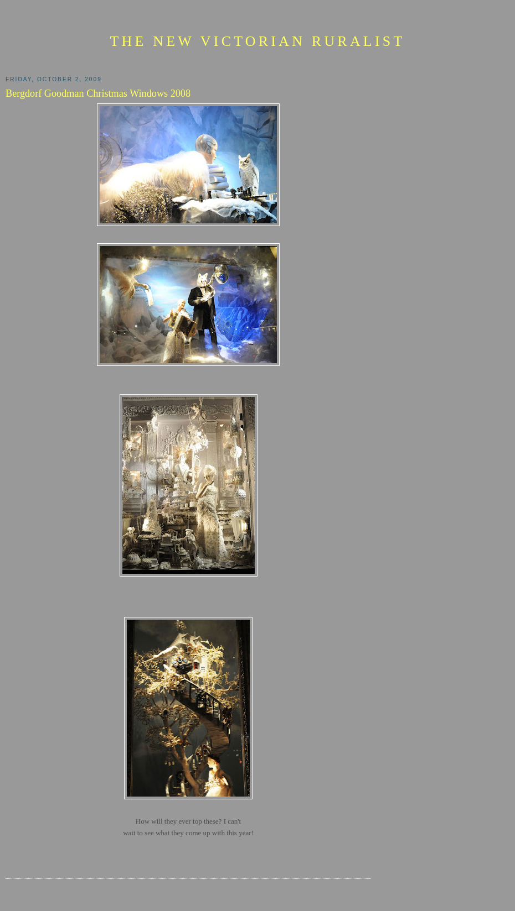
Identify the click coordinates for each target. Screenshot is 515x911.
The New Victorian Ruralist (257, 41)
